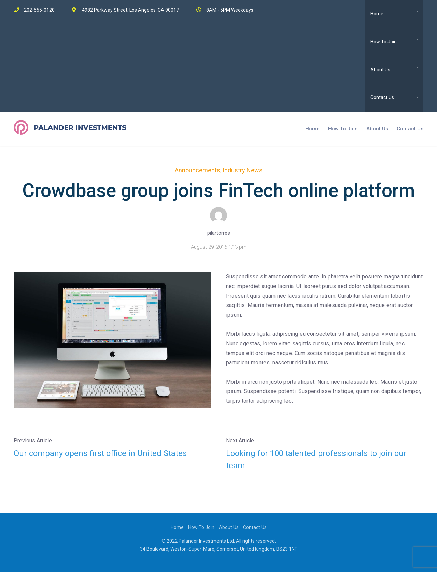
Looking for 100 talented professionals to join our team (316, 459)
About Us (380, 69)
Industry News (243, 170)
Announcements (197, 170)
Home (376, 13)
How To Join (383, 41)
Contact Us (382, 97)
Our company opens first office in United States (100, 453)
